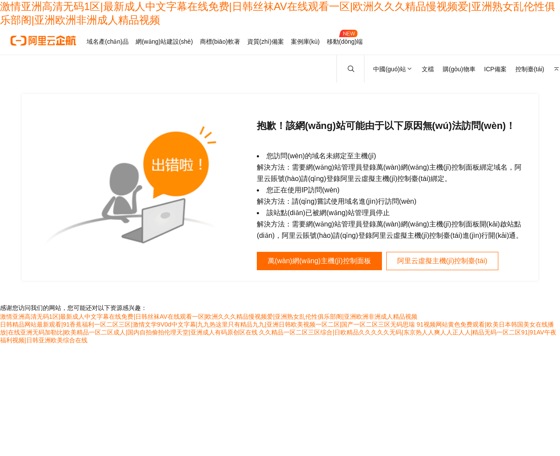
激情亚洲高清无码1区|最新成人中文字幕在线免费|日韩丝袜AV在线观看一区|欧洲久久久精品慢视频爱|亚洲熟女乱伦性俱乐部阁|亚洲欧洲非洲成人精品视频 (208, 316)
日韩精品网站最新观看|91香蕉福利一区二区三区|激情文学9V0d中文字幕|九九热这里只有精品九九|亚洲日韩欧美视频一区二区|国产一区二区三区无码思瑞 (207, 324)
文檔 (428, 69)
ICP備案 (495, 69)
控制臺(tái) (529, 69)
